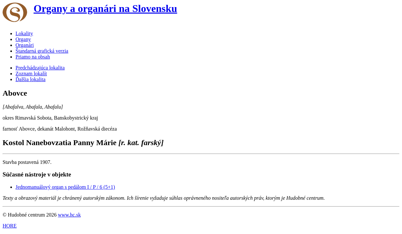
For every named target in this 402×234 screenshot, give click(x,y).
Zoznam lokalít (31, 73)
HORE (10, 226)
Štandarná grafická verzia (41, 51)
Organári (24, 45)
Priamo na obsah (32, 56)
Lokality (24, 33)
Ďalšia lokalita (30, 79)
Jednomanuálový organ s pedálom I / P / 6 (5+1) (65, 187)
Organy (23, 39)
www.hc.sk (69, 215)
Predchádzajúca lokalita (40, 67)
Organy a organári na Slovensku (105, 8)
